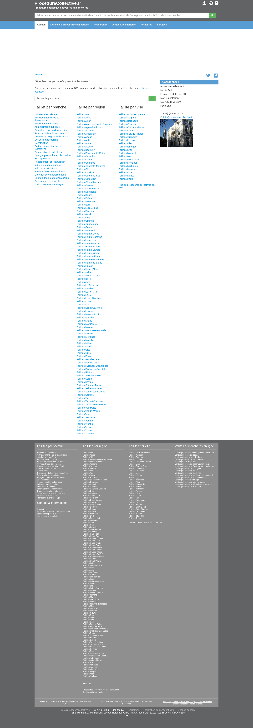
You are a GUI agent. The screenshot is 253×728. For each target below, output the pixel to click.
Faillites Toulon (135, 514)
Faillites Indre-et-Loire (88, 275)
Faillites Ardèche (85, 130)
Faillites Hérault (84, 265)
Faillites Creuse (84, 185)
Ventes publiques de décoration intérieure (193, 464)
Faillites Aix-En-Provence (131, 114)
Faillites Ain (82, 114)
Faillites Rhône (84, 372)
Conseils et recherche (46, 139)
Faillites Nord (83, 346)
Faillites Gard (83, 214)
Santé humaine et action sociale (52, 177)
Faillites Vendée (85, 420)
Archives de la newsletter (48, 516)
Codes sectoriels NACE (93, 692)
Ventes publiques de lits (185, 471)
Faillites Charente (85, 162)
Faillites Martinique (86, 323)
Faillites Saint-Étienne (138, 509)
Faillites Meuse (84, 333)
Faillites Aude (83, 143)
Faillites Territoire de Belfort (91, 404)
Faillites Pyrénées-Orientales (91, 369)
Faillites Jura (83, 282)
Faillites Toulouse (136, 516)
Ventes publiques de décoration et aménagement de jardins (189, 460)
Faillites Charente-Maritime (90, 166)
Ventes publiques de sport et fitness (190, 482)
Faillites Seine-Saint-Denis (90, 391)
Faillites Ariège (84, 137)
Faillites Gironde (85, 220)
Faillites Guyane (85, 227)
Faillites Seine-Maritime (89, 388)
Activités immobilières (46, 123)
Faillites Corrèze (85, 172)
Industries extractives (46, 168)
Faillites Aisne (83, 117)
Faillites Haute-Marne (88, 243)
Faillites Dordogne (86, 191)
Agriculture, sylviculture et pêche (52, 130)
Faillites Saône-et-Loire (88, 375)
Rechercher (100, 24)
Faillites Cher (83, 169)
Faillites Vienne (84, 423)
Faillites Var (82, 414)
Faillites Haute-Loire (87, 240)
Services (162, 24)
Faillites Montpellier (128, 159)
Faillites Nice (125, 172)
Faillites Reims (135, 502)
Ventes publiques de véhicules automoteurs (193, 484)
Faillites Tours (135, 518)
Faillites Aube (83, 140)
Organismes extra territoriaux (50, 174)
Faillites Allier (83, 120)
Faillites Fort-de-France (130, 133)
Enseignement (42, 158)
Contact (40, 509)
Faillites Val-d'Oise (86, 407)
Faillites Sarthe (84, 378)
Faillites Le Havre (127, 140)
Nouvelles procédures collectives (69, 24)
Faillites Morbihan (86, 336)
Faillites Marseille (127, 153)
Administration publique (47, 126)
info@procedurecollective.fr (178, 117)
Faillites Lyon (125, 149)
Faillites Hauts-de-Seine (89, 262)
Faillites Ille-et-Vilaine (87, 269)
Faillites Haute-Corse (87, 233)
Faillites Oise (83, 349)
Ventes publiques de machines (188, 473)
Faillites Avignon (127, 117)
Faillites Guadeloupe (87, 224)
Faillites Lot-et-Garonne (89, 307)
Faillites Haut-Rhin (86, 230)
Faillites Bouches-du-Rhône (91, 153)
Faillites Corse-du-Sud (88, 175)
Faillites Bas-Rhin (85, 149)
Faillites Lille (125, 143)
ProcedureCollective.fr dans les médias (54, 511)
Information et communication (50, 171)
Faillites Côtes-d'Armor (88, 182)
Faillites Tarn (83, 398)
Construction (41, 143)
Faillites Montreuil (127, 162)
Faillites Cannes (127, 124)
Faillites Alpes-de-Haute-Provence (94, 124)
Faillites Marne (84, 320)
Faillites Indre (83, 272)
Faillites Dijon (125, 130)
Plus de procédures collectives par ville (145, 523)
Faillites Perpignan (137, 500)
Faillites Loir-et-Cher (87, 291)
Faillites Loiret (83, 301)
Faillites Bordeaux (128, 120)
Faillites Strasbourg (137, 511)
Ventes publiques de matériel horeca (190, 477)
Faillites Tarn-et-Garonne (89, 401)
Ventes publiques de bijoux (186, 455)
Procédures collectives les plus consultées (101, 690)
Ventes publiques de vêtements (188, 486)
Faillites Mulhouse (128, 166)
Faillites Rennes (136, 504)
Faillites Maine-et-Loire (88, 314)
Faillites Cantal (84, 159)
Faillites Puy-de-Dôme (88, 362)
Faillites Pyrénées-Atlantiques (92, 365)
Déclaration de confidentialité (158, 709)
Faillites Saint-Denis (137, 507)
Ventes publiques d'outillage (187, 480)
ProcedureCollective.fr (58, 3)
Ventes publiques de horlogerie (188, 468)
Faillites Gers (83, 217)
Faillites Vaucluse (85, 417)
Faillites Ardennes (86, 133)
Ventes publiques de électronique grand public (195, 466)
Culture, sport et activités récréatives (52, 473)
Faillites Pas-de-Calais (88, 359)
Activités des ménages (47, 114)
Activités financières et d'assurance (47, 119)
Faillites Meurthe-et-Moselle (91, 330)
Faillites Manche (85, 317)
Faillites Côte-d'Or (86, 178)
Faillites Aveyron (85, 146)
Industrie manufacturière (48, 165)
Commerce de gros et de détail (51, 136)
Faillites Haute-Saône (88, 246)
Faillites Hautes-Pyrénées (90, 259)
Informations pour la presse (49, 514)
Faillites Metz (125, 156)
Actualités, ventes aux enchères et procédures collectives (187, 701)
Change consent (186, 709)
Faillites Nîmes (126, 175)
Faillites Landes (84, 288)
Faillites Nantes (126, 169)
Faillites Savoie (84, 382)
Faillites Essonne (85, 201)
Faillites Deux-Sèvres (87, 188)
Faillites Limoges (127, 146)
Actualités (146, 24)
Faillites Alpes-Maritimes (89, 127)
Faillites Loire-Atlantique (89, 298)
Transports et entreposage (49, 184)
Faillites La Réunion (87, 285)
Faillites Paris (83, 356)
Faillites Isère (83, 278)
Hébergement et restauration (50, 161)
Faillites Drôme (84, 198)
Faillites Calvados (86, 156)
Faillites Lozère (84, 311)
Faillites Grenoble (127, 137)
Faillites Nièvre (84, 343)
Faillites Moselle (85, 340)
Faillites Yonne (84, 430)
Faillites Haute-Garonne (89, 236)
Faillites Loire (83, 294)
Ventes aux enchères (124, 24)
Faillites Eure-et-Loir (87, 207)
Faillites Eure (83, 204)
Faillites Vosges (84, 427)
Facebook (126, 704)
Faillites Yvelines (85, 433)
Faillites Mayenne (85, 327)
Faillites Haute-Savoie (88, 249)
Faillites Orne (83, 353)
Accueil (41, 24)
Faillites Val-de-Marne (88, 411)
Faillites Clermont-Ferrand (132, 127)
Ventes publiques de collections (188, 457)
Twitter (65, 704)
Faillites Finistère (85, 211)
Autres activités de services (49, 133)
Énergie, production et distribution (53, 155)
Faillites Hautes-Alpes (88, 256)
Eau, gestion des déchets (48, 152)
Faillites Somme (85, 394)
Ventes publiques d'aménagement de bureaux (194, 453)
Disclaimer (133, 709)
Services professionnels (47, 181)
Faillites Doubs (84, 195)
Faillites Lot (82, 304)
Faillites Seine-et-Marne (89, 385)
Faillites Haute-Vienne (88, 253)
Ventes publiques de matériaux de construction (195, 475)
